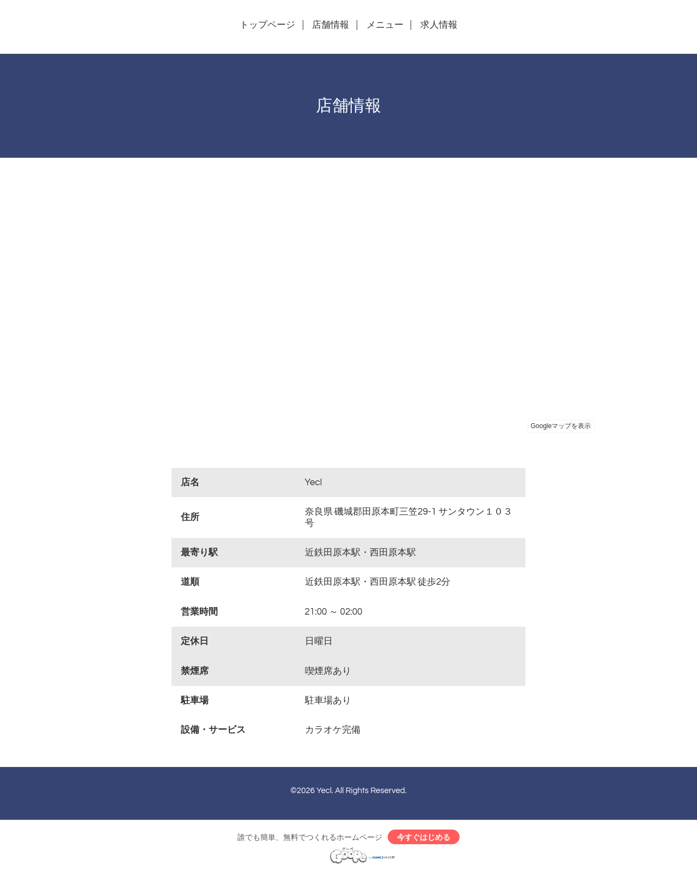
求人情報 (438, 25)
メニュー (384, 25)
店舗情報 (330, 25)
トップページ (267, 25)
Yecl (324, 791)
